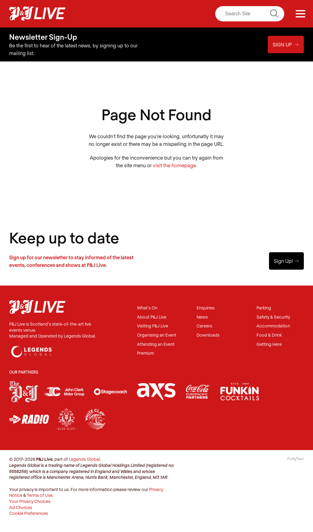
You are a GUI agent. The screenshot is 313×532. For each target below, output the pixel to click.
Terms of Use (40, 495)
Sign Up (286, 44)
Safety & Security (273, 317)
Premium (145, 353)
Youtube (182, 14)
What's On (147, 308)
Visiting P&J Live (152, 326)
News (202, 317)
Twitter (157, 14)
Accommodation (273, 326)
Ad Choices (20, 507)
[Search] (249, 13)
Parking (263, 308)
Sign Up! (286, 261)
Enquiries (206, 308)
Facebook (131, 14)
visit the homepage (174, 165)
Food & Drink (269, 335)
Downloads (208, 335)
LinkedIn (169, 14)
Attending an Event (156, 344)
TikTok (195, 14)
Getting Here (269, 344)
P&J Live (37, 13)
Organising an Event (156, 335)
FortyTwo (295, 458)
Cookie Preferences (28, 513)
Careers (204, 326)
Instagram (144, 14)
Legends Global (84, 459)
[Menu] (300, 14)
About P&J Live (151, 317)
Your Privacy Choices (29, 501)
